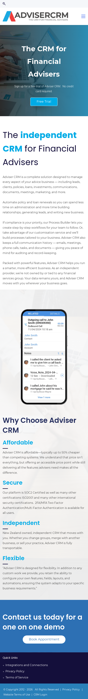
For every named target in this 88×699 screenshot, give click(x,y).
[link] (44, 304)
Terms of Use (22, 694)
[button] (4, 3)
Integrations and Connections (26, 665)
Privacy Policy (14, 671)
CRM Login (40, 694)
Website (8, 694)
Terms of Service (16, 677)
